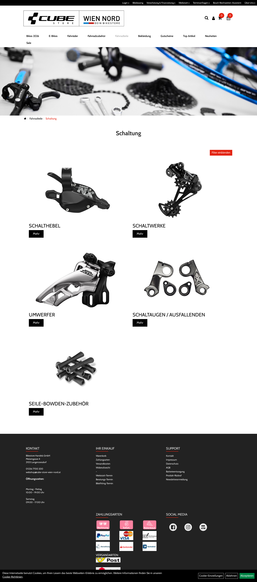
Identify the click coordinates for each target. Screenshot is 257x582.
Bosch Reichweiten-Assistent (227, 2)
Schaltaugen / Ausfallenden (169, 314)
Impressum (171, 459)
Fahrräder (72, 36)
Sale (28, 43)
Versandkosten (103, 463)
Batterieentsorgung (175, 471)
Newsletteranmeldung (177, 479)
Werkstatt (184, 2)
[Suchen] (206, 18)
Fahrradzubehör (96, 36)
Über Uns (250, 2)
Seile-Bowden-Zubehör (59, 403)
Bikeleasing (138, 2)
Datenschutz (172, 463)
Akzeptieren (247, 575)
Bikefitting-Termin (104, 483)
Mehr (36, 234)
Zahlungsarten (103, 459)
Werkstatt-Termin (104, 475)
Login (125, 2)
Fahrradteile (121, 36)
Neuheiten (211, 36)
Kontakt (170, 455)
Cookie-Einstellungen (211, 575)
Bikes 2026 (32, 36)
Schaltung (51, 118)
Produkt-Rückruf (174, 475)
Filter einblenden (221, 152)
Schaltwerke (149, 225)
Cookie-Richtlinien (12, 576)
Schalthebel (44, 225)
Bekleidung (144, 36)
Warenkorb (101, 455)
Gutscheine (167, 36)
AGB (168, 467)
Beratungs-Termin (104, 479)
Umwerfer (42, 314)
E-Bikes (53, 36)
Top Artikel (189, 36)
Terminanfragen (201, 2)
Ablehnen (231, 575)
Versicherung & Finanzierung (161, 2)
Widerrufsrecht (103, 467)
